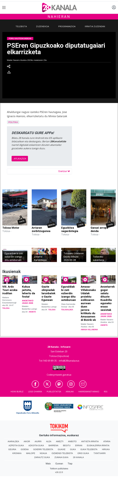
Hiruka (106, 449)
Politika (13, 122)
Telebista (21, 26)
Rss (105, 391)
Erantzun (64, 171)
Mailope (30, 453)
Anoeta (32, 312)
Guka (73, 449)
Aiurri (38, 441)
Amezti (59, 441)
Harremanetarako (88, 391)
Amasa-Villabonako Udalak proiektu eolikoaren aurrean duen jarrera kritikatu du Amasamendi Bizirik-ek (88, 303)
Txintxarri (100, 453)
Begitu (67, 445)
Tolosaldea (67, 310)
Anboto (72, 441)
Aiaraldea (13, 441)
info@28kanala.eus (69, 360)
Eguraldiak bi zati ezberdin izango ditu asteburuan (68, 293)
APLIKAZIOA (19, 158)
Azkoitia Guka (36, 445)
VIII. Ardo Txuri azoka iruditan (9, 290)
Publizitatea (54, 391)
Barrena (53, 445)
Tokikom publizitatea (59, 468)
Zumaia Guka (61, 457)
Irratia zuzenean (95, 26)
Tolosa (6, 308)
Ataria (106, 441)
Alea (48, 441)
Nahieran (59, 17)
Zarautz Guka (42, 457)
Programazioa (66, 26)
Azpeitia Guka (16, 445)
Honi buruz (17, 391)
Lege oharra (35, 391)
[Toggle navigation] (4, 7)
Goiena (25, 449)
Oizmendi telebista (62, 453)
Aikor (27, 441)
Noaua (43, 453)
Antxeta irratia (90, 441)
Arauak (70, 391)
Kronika (16, 453)
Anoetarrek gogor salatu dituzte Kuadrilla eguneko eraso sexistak (107, 298)
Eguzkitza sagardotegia (69, 229)
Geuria (12, 449)
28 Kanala (78, 457)
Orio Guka (83, 453)
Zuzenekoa (42, 26)
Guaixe (61, 449)
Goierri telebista (43, 449)
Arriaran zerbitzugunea (41, 229)
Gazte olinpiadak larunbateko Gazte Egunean (48, 293)
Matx (48, 463)
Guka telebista (89, 449)
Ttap (70, 463)
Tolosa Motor (10, 227)
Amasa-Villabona (89, 330)
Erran (78, 445)
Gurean (59, 463)
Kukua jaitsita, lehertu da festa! (28, 291)
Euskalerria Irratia (98, 445)
